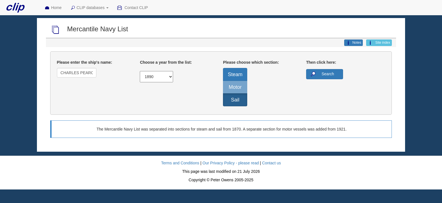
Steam (235, 74)
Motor (235, 87)
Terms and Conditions (180, 163)
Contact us (271, 163)
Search (322, 74)
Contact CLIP (132, 7)
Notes (353, 42)
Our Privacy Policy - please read (230, 163)
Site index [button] (379, 42)
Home (53, 7)
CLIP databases (89, 7)
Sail (235, 100)
